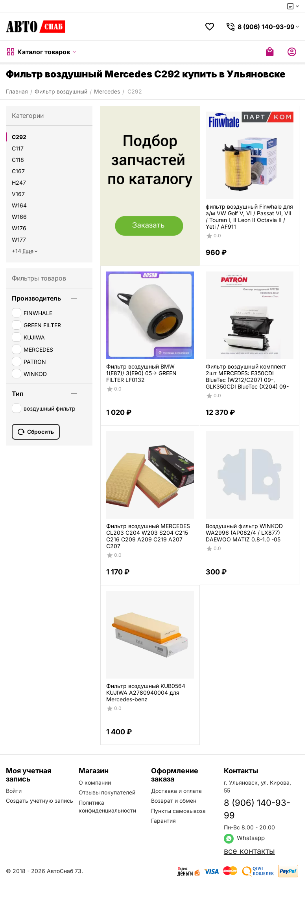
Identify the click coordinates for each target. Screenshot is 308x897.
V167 (18, 194)
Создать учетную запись (39, 800)
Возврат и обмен (173, 800)
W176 (19, 228)
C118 (18, 159)
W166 (19, 216)
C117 (18, 148)
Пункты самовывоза (178, 810)
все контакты (249, 851)
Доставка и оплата (176, 790)
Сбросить (36, 432)
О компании (95, 782)
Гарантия (163, 820)
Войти (14, 790)
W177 (19, 239)
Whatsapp (244, 838)
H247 (19, 182)
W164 (19, 205)
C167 (18, 171)
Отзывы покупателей (107, 792)
